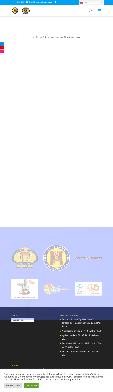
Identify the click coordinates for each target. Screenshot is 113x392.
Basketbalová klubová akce (75, 351)
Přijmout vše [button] (31, 385)
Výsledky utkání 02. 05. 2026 (76, 335)
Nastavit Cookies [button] (12, 385)
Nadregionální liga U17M (74, 331)
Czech (84, 2)
